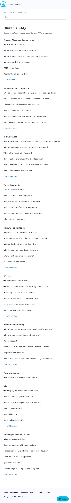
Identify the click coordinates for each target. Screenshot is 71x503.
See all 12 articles (10, 426)
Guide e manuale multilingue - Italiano (20, 445)
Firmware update (11, 373)
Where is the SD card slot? (16, 280)
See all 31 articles (10, 176)
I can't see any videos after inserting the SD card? (26, 286)
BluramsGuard (10, 137)
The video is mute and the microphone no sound (26, 238)
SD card (7, 276)
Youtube (39, 493)
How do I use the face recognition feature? (22, 201)
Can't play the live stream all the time (21, 390)
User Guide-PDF (10, 414)
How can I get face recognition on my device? (23, 213)
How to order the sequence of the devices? (22, 402)
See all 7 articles (10, 316)
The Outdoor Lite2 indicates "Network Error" (22, 104)
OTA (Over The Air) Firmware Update (21, 377)
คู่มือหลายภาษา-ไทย (12, 462)
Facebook (24, 493)
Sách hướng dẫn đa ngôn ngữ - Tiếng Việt (21, 468)
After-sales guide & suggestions (17, 457)
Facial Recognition (12, 185)
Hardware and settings (14, 228)
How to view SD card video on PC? (18, 310)
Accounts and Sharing (14, 325)
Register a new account (14, 352)
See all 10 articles (10, 80)
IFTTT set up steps (11, 68)
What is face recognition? (15, 219)
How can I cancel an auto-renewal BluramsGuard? (27, 147)
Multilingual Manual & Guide (17, 435)
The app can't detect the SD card (19, 292)
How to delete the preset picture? (18, 396)
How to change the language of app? (21, 232)
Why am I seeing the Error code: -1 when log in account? (28, 358)
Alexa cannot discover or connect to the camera (26, 56)
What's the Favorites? (13, 408)
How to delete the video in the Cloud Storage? (23, 159)
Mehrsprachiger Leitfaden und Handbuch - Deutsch (26, 451)
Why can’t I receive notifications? (19, 256)
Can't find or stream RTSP (15, 420)
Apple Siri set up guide (14, 44)
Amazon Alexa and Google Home (19, 40)
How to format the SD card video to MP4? (21, 298)
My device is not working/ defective (20, 244)
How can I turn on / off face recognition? (21, 207)
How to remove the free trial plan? (18, 170)
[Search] (35, 17)
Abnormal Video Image (15, 262)
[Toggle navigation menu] (67, 4)
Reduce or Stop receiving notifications (21, 250)
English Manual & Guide (15, 439)
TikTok (47, 493)
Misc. (6, 386)
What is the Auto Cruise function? (18, 153)
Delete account (10, 341)
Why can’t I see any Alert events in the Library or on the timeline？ (33, 141)
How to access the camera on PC (18, 110)
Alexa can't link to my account (18, 62)
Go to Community (11, 493)
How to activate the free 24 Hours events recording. (26, 165)
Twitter (32, 493)
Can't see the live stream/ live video (19, 304)
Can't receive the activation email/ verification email (26, 347)
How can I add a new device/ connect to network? (27, 99)
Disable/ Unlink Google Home (16, 74)
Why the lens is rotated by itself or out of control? (25, 122)
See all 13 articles (10, 267)
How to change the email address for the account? (25, 116)
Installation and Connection (16, 88)
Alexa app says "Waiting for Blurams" (21, 50)
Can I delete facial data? (14, 189)
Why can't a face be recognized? (18, 195)
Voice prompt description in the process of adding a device (30, 93)
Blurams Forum (9, 12)
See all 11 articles (10, 128)
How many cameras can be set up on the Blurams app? (29, 329)
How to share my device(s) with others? (22, 335)
